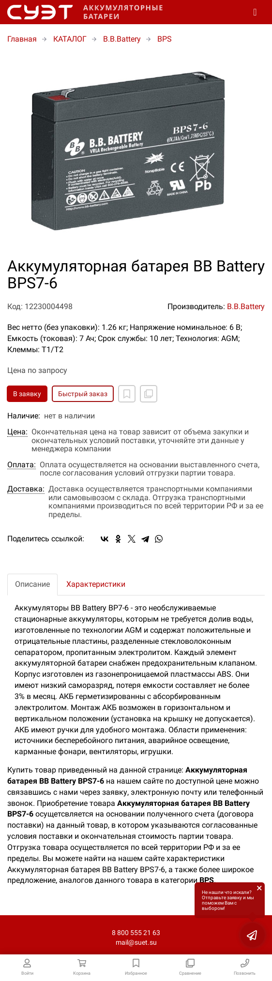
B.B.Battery (246, 306)
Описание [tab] (32, 584)
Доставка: (26, 489)
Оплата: (21, 465)
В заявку (27, 394)
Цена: (17, 432)
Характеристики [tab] (95, 584)
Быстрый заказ (82, 394)
